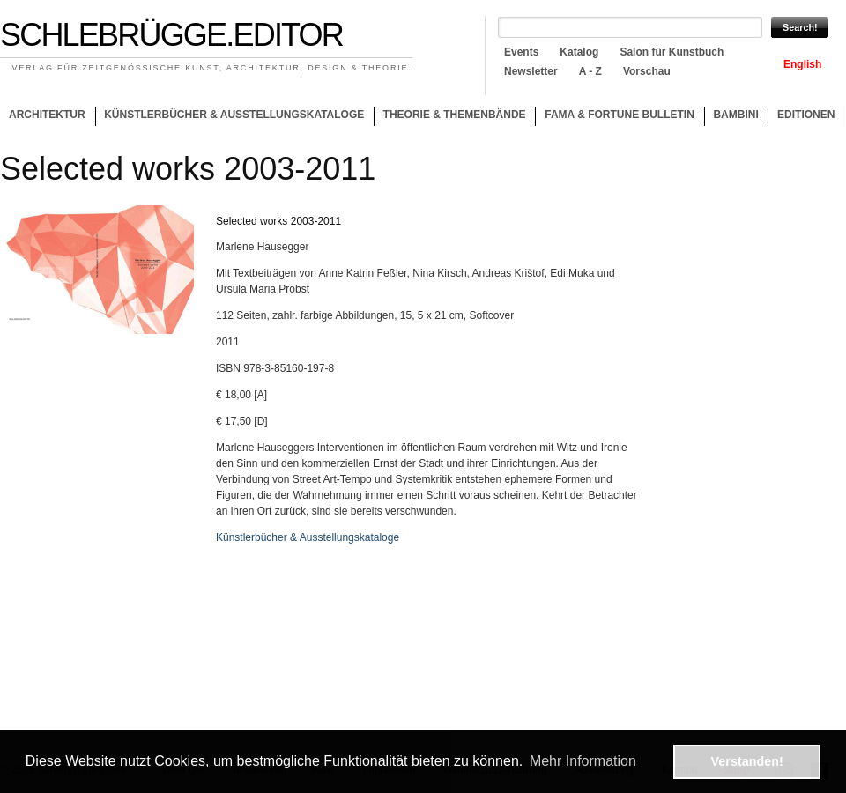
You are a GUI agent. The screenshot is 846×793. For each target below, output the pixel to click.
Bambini (735, 114)
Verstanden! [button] (747, 761)
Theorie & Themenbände (450, 117)
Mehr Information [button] (583, 760)
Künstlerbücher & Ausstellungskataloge (234, 114)
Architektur (47, 114)
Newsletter (531, 71)
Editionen (806, 114)
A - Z (590, 71)
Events (521, 52)
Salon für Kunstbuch (672, 52)
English (802, 64)
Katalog (579, 52)
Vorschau (647, 71)
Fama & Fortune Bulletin (619, 114)
